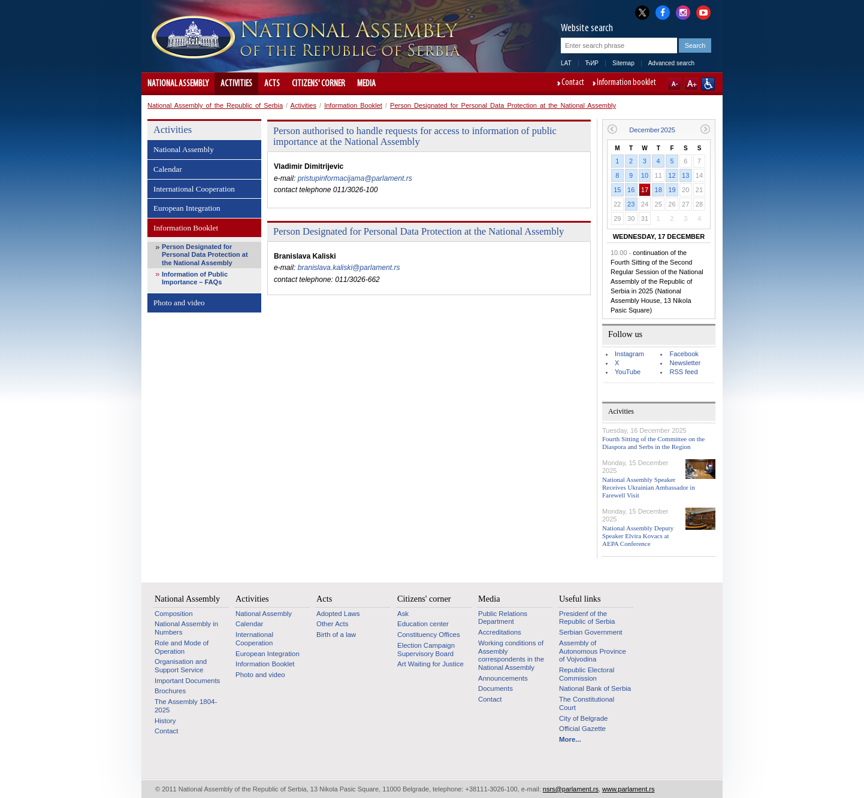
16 (631, 189)
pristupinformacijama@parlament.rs (355, 178)
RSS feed (683, 371)
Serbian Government (591, 632)
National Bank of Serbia (595, 688)
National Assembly (178, 84)
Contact (572, 83)
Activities (236, 84)
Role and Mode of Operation (182, 647)
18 (658, 189)
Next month (705, 129)
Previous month (612, 129)
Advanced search (671, 63)
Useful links (580, 598)
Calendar (167, 169)
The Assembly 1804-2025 (186, 706)
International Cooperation (194, 188)
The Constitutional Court (586, 703)
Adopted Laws (338, 613)
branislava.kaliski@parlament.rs (349, 267)
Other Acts (332, 623)
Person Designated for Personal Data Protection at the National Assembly (503, 105)
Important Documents (187, 680)
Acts (272, 84)
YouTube (628, 371)
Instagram (629, 353)
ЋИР (592, 63)
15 (617, 189)
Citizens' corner (318, 84)
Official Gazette (582, 728)
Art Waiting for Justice (430, 663)
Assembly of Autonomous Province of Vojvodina (592, 651)
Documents (495, 688)
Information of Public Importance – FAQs (195, 278)
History (165, 720)
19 (671, 189)
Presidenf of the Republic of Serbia (587, 618)
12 (671, 175)
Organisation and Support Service (181, 665)
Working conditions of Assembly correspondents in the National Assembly (511, 655)
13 (685, 175)
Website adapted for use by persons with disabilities (708, 83)
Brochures (170, 690)
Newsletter (684, 362)
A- (674, 83)
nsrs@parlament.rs (571, 789)
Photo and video (179, 302)
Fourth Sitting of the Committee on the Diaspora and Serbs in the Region (653, 442)
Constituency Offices (428, 634)
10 (644, 175)
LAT (566, 63)
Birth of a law (336, 634)
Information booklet (626, 83)
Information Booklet (353, 105)
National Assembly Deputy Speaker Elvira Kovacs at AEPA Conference (637, 535)
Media (366, 84)
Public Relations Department (502, 618)
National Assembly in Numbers (186, 628)
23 (631, 204)
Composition (174, 613)
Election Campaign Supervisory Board (426, 649)
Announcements (503, 678)
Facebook (683, 353)
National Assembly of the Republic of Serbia (215, 105)
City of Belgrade (583, 718)
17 (644, 189)
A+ (691, 83)
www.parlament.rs (628, 789)
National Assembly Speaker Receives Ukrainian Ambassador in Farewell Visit (648, 487)
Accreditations (499, 632)
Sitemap (623, 63)
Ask (403, 613)
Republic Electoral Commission (586, 674)
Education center (423, 623)
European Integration (186, 208)
